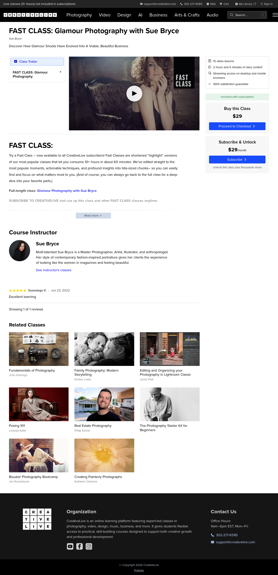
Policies (139, 570)
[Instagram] (88, 546)
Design (124, 15)
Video (104, 15)
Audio (212, 15)
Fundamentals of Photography (32, 370)
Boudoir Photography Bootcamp (33, 476)
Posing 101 (17, 425)
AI (140, 15)
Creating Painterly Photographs (98, 476)
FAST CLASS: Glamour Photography (30, 74)
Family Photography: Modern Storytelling (96, 372)
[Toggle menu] (275, 14)
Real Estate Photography (93, 425)
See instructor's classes (53, 270)
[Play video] (134, 93)
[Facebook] (79, 546)
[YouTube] (70, 546)
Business (158, 15)
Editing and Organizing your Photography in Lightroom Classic (165, 372)
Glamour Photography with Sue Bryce (67, 190)
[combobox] (247, 14)
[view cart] (225, 3)
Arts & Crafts (187, 15)
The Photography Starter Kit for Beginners (163, 427)
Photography (79, 15)
